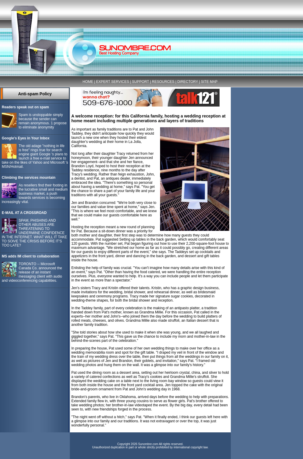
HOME (88, 82)
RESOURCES (163, 82)
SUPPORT (140, 82)
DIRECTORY (187, 82)
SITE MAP (209, 82)
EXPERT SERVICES (112, 82)
